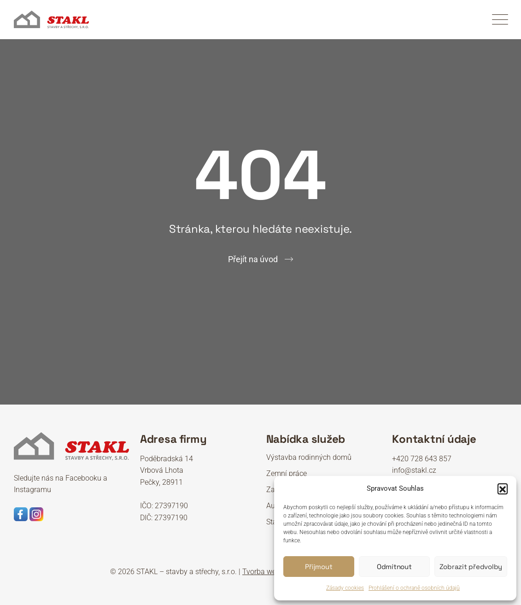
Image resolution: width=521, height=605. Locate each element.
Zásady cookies (345, 588)
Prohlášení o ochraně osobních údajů (414, 588)
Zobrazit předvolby (471, 566)
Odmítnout (394, 566)
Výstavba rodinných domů (308, 457)
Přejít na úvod (253, 259)
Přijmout (318, 566)
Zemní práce (286, 473)
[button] (502, 488)
